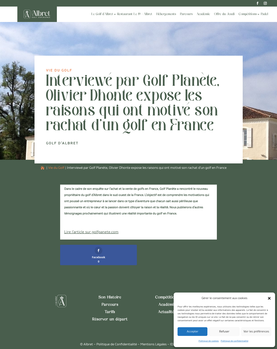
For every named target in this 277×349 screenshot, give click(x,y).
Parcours (186, 14)
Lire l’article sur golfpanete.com (91, 232)
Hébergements (166, 14)
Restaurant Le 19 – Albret (134, 14)
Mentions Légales (153, 344)
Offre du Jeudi (224, 14)
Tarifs (110, 312)
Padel (264, 14)
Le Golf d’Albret (102, 14)
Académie (203, 14)
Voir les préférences (256, 331)
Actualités (167, 312)
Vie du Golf (59, 70)
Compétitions (248, 14)
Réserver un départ (110, 319)
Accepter (192, 331)
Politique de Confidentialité (116, 344)
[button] (269, 298)
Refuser (224, 331)
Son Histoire (110, 297)
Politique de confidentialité (234, 341)
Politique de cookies (209, 341)
